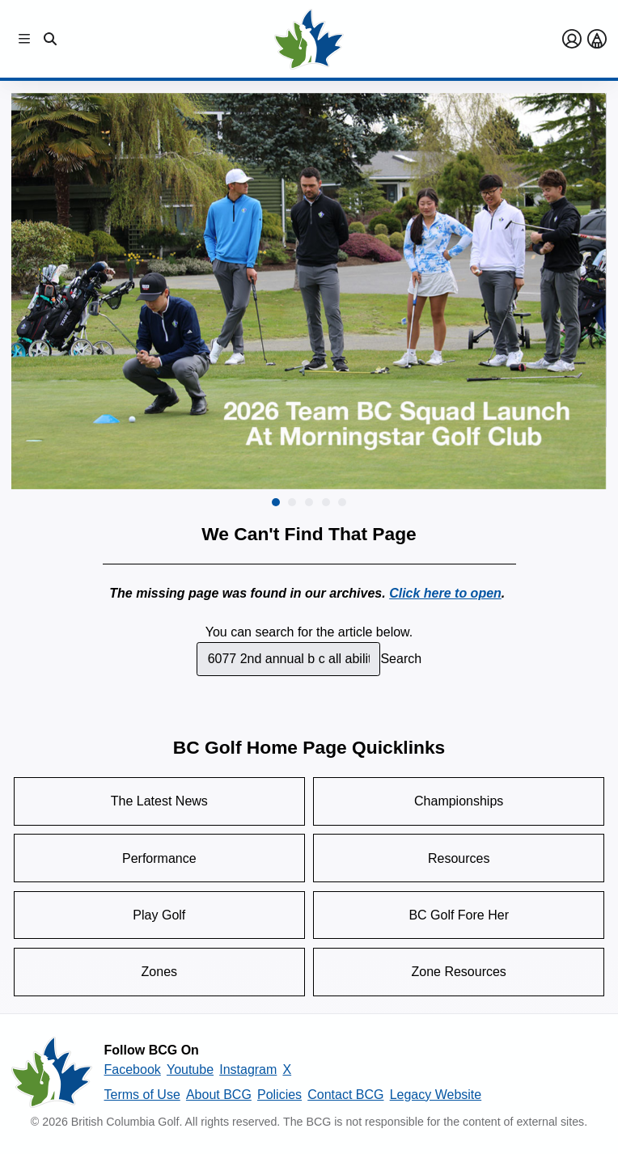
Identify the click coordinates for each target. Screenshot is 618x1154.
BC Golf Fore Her (458, 915)
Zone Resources (458, 972)
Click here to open (445, 593)
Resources (458, 858)
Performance (159, 858)
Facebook (132, 1069)
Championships (458, 801)
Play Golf (159, 915)
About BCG (219, 1094)
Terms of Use (142, 1094)
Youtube (190, 1069)
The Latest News (159, 801)
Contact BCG (345, 1094)
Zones (159, 972)
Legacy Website (436, 1094)
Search (400, 659)
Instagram (248, 1069)
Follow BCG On (151, 1050)
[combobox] (289, 659)
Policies (279, 1094)
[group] (308, 291)
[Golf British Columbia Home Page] (309, 39)
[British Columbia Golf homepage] (51, 1072)
